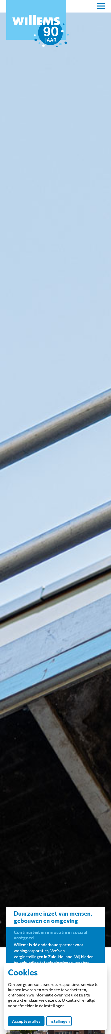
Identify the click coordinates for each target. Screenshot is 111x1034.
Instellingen (59, 1021)
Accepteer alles (26, 1021)
